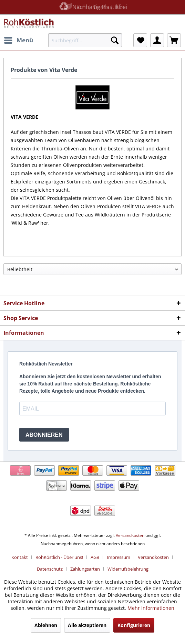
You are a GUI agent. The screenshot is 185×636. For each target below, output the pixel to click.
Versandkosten (130, 535)
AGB (95, 557)
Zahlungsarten (85, 569)
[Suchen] (114, 40)
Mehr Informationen (150, 608)
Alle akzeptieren (87, 625)
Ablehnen (45, 625)
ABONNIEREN (44, 435)
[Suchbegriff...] (85, 40)
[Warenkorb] (174, 40)
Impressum (118, 557)
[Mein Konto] (157, 40)
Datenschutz (50, 569)
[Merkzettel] (140, 40)
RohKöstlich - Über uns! (59, 557)
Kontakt (19, 557)
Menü (18, 39)
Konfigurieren (133, 625)
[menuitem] (18, 40)
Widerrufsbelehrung (127, 569)
